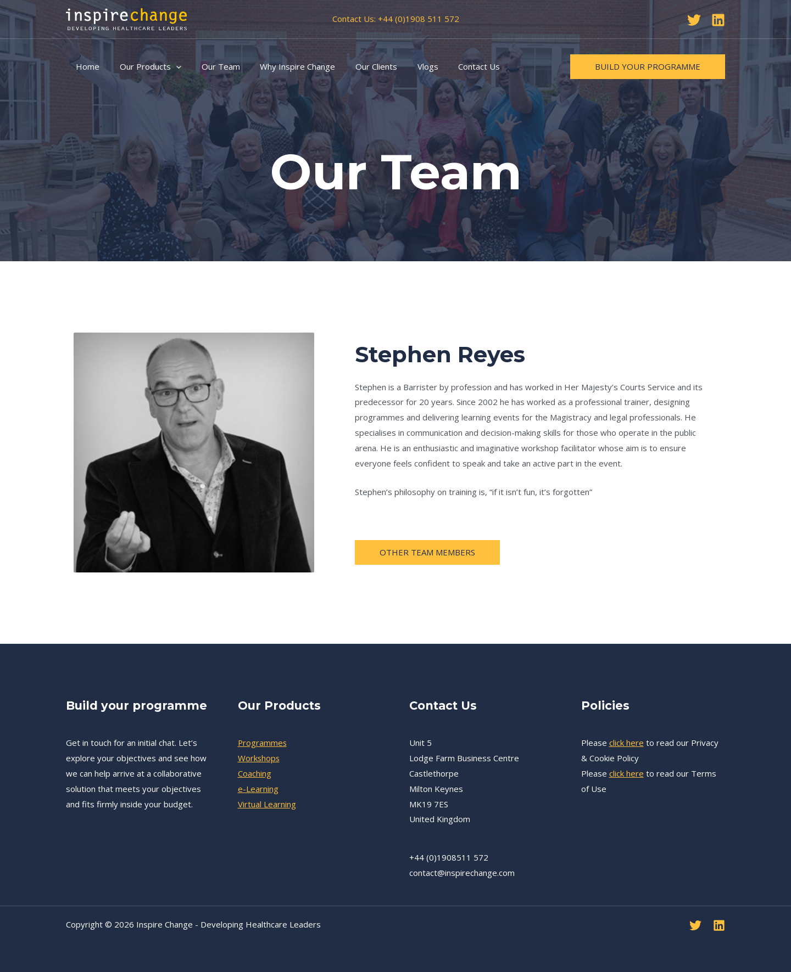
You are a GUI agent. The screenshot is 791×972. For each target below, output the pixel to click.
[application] (170, 66)
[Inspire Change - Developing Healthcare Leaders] (126, 18)
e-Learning (258, 788)
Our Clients (360, 66)
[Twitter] (694, 20)
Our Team (211, 66)
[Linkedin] (718, 20)
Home (86, 66)
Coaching (254, 773)
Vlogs (407, 66)
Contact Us (455, 66)
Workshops (259, 757)
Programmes (263, 742)
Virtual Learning (267, 804)
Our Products (145, 66)
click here (626, 742)
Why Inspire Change (284, 66)
